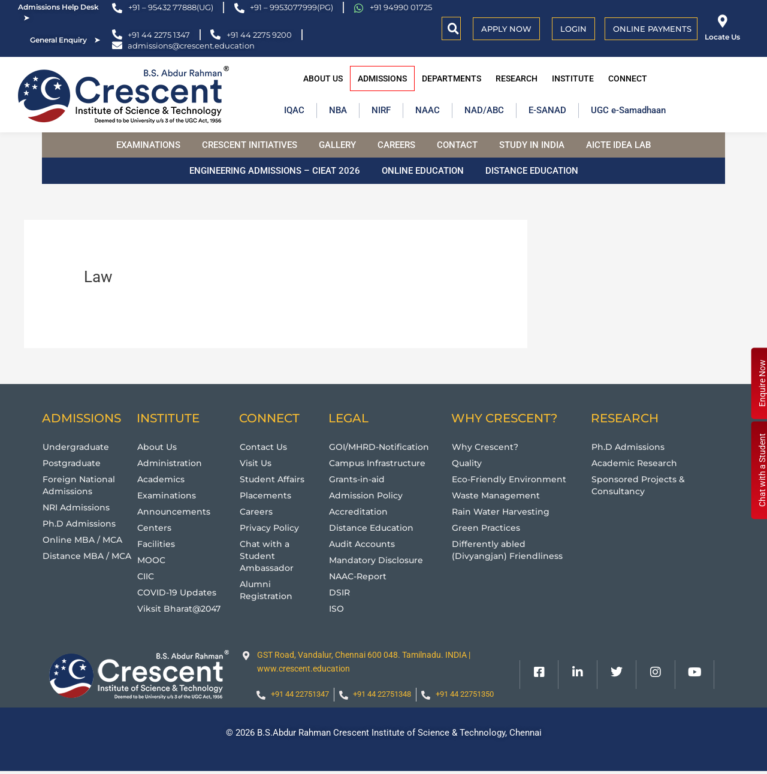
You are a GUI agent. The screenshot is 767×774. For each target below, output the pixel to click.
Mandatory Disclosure (378, 560)
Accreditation (360, 511)
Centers (155, 527)
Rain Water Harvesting (503, 511)
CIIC (146, 576)
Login (573, 29)
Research (516, 78)
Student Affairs (273, 479)
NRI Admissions (79, 507)
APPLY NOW (506, 29)
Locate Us (722, 36)
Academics (162, 479)
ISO (337, 608)
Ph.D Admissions (81, 523)
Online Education (423, 170)
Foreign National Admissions (81, 485)
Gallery (337, 145)
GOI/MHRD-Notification (382, 446)
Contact (457, 145)
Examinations (148, 145)
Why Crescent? (486, 446)
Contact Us (265, 446)
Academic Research (637, 462)
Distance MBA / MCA (89, 555)
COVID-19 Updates (179, 592)
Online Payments (652, 29)
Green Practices (488, 527)
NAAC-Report (360, 576)
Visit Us (257, 462)
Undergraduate (77, 446)
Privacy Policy (271, 527)
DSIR (340, 592)
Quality (468, 462)
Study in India (531, 145)
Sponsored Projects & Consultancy (640, 485)
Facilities (157, 543)
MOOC (152, 560)
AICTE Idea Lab (618, 145)
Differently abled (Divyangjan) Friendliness (509, 549)
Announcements (175, 511)
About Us (323, 78)
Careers (396, 145)
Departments (451, 78)
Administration (171, 462)
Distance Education (531, 170)
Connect (627, 78)
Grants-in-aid (358, 479)
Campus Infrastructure (380, 462)
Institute (573, 78)
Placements (267, 495)
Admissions (382, 78)
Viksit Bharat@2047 (182, 608)
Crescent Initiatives (249, 145)
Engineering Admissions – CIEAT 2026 (274, 170)
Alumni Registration (267, 589)
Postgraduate (73, 462)
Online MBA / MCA (84, 539)
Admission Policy (368, 495)
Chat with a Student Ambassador (269, 555)
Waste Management (498, 495)
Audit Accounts (364, 543)
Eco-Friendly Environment (511, 479)
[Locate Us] (722, 21)
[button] (453, 28)
